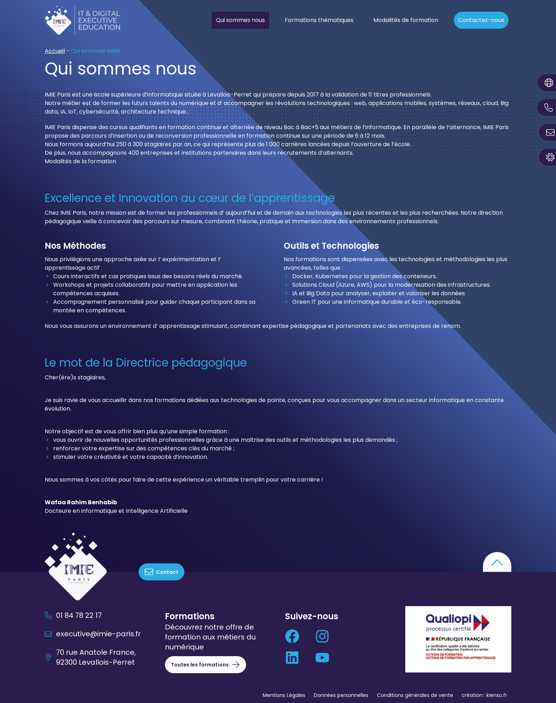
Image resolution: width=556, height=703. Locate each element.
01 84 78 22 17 (73, 615)
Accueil (55, 51)
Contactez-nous (481, 20)
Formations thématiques (319, 20)
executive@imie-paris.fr (93, 634)
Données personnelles (341, 695)
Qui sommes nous (240, 20)
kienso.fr (496, 695)
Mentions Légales (284, 695)
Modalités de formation (405, 20)
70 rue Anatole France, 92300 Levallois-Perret (90, 657)
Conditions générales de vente (415, 695)
